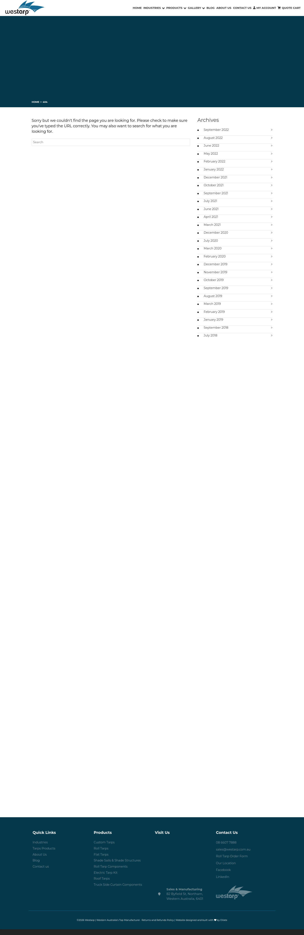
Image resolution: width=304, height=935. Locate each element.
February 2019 (215, 317)
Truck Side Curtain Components (119, 892)
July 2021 (211, 203)
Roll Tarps (101, 854)
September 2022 (217, 130)
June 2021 (211, 211)
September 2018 (216, 333)
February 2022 (215, 163)
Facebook (223, 875)
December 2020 (216, 235)
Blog (36, 867)
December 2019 (216, 268)
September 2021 (216, 195)
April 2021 (211, 219)
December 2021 (216, 179)
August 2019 (213, 300)
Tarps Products (44, 854)
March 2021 (212, 227)
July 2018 (211, 341)
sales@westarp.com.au (234, 855)
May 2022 (211, 154)
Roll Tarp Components (111, 873)
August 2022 (214, 138)
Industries (41, 848)
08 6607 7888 (227, 848)
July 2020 (211, 244)
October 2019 (214, 284)
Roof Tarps (102, 886)
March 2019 (212, 309)
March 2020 (213, 252)
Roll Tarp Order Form (232, 862)
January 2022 (214, 171)
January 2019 (214, 325)
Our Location (226, 869)
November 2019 (216, 276)
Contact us (41, 873)
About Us (40, 861)
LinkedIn (223, 882)
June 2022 (212, 146)
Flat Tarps (101, 861)
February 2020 (215, 260)
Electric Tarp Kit (106, 880)
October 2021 (214, 187)
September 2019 (216, 292)
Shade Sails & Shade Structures (118, 867)
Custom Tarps (104, 848)
